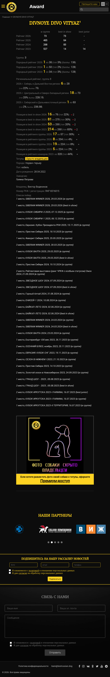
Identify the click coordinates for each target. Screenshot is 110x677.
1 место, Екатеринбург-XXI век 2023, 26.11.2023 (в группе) (47, 339)
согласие (23, 573)
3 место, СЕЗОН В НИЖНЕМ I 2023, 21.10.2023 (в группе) (46, 359)
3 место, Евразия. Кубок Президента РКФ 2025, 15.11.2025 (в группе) (53, 225)
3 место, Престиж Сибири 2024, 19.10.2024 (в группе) (44, 264)
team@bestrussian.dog (61, 666)
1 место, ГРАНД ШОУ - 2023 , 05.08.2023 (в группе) (43, 379)
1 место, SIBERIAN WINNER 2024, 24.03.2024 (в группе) (45, 320)
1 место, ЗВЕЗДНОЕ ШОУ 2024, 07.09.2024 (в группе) (44, 280)
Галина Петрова (24, 179)
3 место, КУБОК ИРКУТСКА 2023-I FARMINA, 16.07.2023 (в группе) (51, 398)
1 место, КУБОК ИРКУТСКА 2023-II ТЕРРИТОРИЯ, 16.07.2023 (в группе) (54, 405)
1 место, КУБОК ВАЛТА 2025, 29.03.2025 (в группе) (43, 251)
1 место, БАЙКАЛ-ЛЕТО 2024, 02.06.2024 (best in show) (45, 313)
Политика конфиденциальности (33, 666)
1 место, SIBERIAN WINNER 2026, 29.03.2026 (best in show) (47, 205)
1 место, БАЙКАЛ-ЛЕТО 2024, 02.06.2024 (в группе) (43, 307)
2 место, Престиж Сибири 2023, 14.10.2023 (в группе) (44, 366)
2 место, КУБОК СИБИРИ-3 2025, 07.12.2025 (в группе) (45, 212)
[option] (55, 450)
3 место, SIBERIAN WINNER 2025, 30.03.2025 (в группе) (45, 244)
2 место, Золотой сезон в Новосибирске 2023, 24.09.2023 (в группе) (52, 372)
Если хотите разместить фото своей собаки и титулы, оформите (55, 479)
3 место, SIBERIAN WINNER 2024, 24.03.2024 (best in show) (47, 326)
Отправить (55, 652)
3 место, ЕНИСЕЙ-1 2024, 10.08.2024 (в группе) (41, 300)
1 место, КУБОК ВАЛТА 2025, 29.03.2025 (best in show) (44, 257)
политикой (34, 570)
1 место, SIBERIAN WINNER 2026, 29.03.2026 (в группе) (45, 198)
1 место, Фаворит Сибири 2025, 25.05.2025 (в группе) (44, 238)
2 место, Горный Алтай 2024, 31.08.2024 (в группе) (43, 293)
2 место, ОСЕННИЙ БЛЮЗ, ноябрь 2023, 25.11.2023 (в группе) (48, 346)
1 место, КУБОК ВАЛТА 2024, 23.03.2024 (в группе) (43, 333)
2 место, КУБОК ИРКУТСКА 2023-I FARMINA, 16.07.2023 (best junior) (52, 392)
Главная (6, 17)
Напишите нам (89, 3)
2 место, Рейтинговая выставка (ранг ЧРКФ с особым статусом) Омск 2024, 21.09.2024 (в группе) (54, 272)
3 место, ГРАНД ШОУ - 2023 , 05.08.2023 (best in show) (45, 385)
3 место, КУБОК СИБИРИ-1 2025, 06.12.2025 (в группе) (45, 218)
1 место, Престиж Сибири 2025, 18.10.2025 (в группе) (44, 231)
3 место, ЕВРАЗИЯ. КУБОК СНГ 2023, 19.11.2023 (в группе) (47, 352)
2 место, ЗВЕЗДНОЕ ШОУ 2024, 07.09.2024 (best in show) (46, 287)
